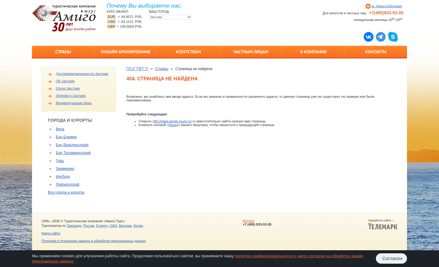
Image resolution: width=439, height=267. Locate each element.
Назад (173, 125)
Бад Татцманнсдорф (73, 153)
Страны (63, 51)
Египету (102, 225)
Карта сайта (50, 233)
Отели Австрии (68, 88)
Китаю (138, 225)
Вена (60, 129)
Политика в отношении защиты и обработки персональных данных (93, 241)
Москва (248, 221)
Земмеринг (65, 169)
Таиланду (74, 225)
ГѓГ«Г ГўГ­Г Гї (137, 69)
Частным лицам (250, 51)
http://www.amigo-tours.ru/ (172, 121)
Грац (60, 161)
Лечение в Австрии (71, 95)
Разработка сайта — (383, 224)
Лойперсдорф (67, 184)
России (88, 225)
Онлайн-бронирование (126, 51)
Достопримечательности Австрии (82, 74)
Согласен (392, 258)
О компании (313, 51)
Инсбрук (63, 176)
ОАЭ (113, 225)
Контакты (375, 51)
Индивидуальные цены (74, 103)
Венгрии (125, 225)
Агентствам (188, 51)
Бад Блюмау (66, 137)
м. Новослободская (387, 6)
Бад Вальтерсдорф (72, 145)
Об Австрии (65, 81)
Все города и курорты (66, 192)
